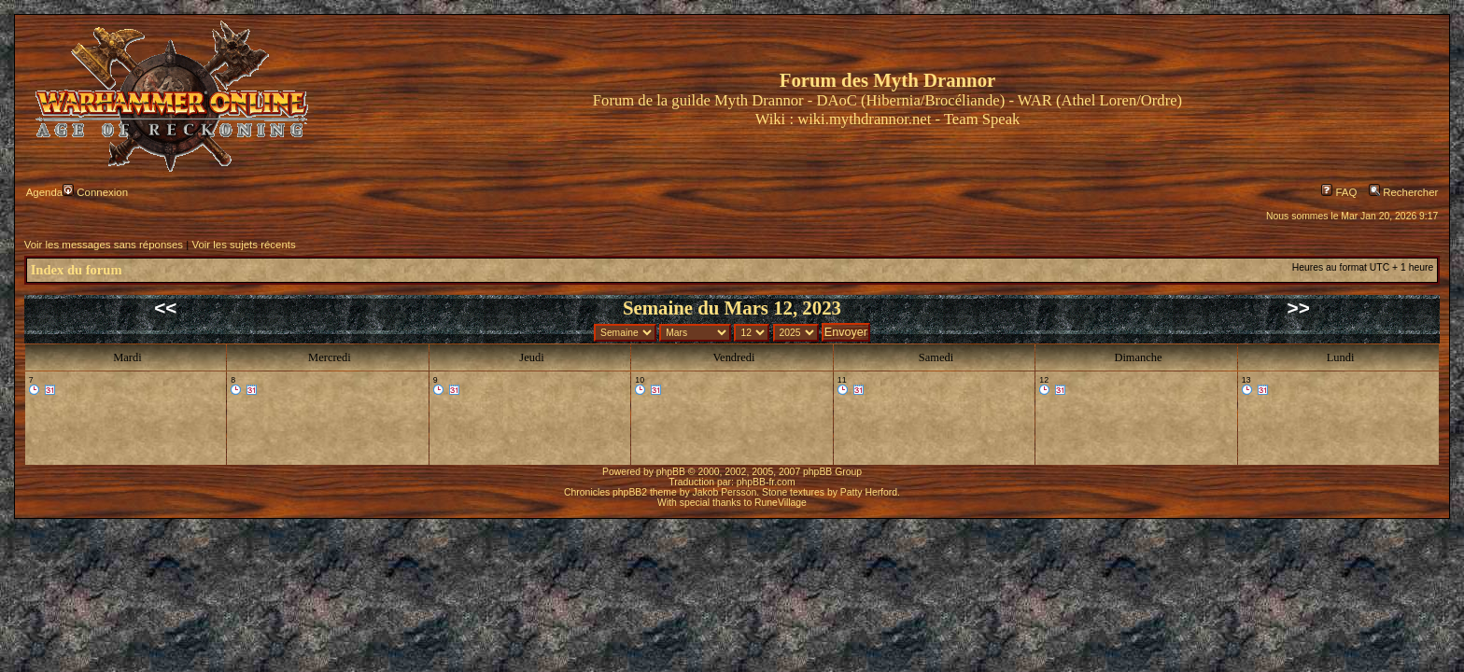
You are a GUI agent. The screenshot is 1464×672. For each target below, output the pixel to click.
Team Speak (982, 119)
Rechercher (1403, 192)
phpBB (670, 472)
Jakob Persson (725, 492)
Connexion (95, 192)
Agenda (44, 192)
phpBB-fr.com (766, 482)
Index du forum (76, 269)
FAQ (1339, 192)
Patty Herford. (870, 492)
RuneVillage (780, 502)
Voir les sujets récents (243, 244)
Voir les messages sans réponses (103, 244)
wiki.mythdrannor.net (864, 119)
